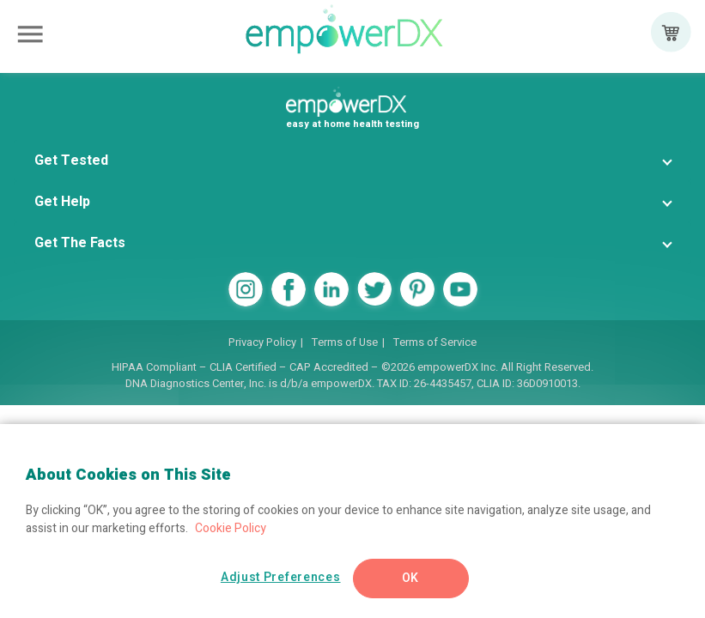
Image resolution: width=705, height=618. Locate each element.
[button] (352, 160)
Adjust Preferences (281, 577)
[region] (352, 521)
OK (410, 578)
